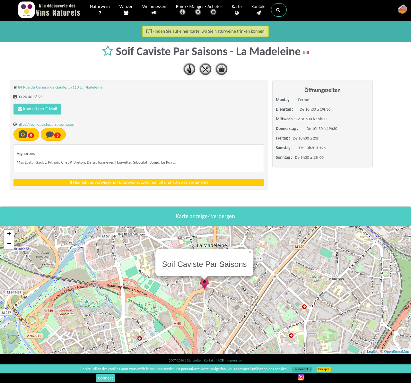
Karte (237, 10)
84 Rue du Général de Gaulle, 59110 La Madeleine (60, 87)
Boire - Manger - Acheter (199, 10)
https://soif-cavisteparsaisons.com (46, 124)
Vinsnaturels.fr (50, 10)
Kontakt (258, 10)
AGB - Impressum (230, 360)
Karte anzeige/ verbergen (205, 216)
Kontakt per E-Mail (37, 109)
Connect (105, 378)
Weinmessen (154, 9)
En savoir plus (301, 369)
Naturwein (100, 10)
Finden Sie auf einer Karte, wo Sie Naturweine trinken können (205, 31)
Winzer (126, 10)
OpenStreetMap (396, 351)
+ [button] (9, 234)
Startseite (194, 360)
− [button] (9, 244)
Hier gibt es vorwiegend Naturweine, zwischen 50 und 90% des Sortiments (139, 182)
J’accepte (323, 369)
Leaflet (372, 351)
